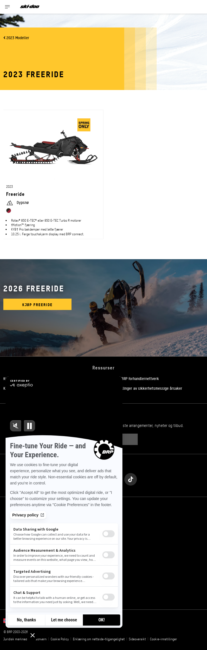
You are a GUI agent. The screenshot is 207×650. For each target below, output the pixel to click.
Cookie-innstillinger (163, 639)
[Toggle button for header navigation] (7, 7)
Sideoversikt (137, 639)
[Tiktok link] (130, 478)
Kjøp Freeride (37, 304)
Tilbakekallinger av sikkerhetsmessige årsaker (144, 388)
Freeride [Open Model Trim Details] (15, 194)
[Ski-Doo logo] (30, 7)
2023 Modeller (17, 37)
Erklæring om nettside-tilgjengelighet (99, 639)
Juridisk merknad (15, 639)
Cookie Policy (60, 639)
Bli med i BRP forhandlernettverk (132, 378)
